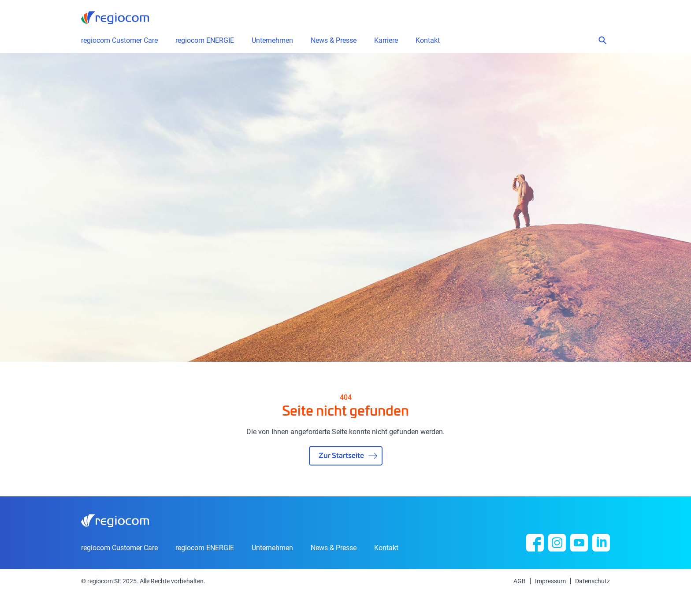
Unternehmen (272, 548)
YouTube (579, 543)
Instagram (557, 543)
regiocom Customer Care (119, 41)
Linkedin (601, 543)
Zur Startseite (341, 455)
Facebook (535, 543)
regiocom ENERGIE (204, 548)
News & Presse (334, 548)
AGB (519, 581)
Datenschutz (592, 581)
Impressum (550, 581)
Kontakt (428, 41)
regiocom (115, 17)
